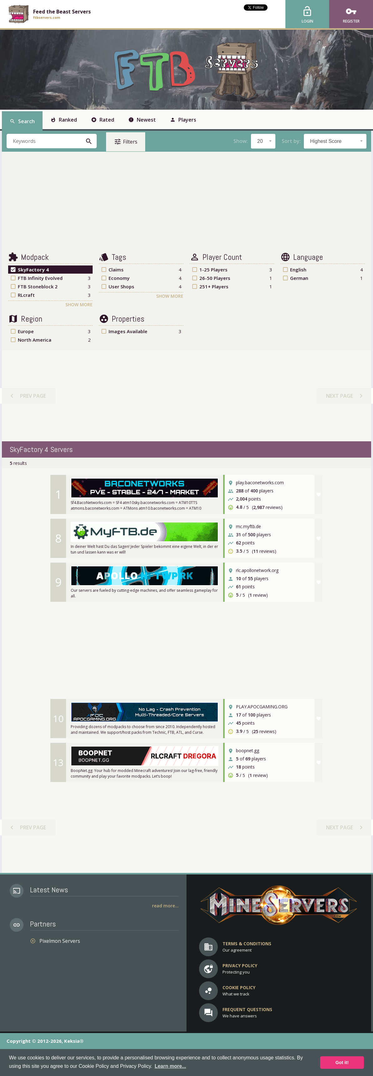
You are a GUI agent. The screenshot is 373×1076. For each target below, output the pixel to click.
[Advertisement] (186, 202)
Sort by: (291, 141)
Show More (79, 304)
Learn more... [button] (170, 1066)
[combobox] (263, 141)
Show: (240, 141)
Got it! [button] (342, 1062)
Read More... (165, 906)
